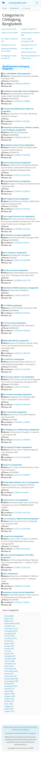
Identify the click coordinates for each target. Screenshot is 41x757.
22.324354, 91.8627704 (21, 295)
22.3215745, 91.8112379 (21, 512)
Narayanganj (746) (11, 681)
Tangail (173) (9, 711)
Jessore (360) (9, 661)
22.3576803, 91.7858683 (21, 101)
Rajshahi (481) (9, 694)
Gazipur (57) (8, 653)
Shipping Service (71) (29, 45)
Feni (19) (7, 651)
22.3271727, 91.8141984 (21, 529)
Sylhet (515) (8, 709)
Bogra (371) (8, 618)
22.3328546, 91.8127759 (21, 280)
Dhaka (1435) (9, 643)
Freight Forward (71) (28, 29)
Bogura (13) (8, 621)
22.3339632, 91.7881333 (21, 191)
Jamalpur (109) (10, 658)
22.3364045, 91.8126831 (21, 422)
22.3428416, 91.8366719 (21, 83)
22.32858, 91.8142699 (20, 492)
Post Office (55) (27, 48)
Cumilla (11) (8, 641)
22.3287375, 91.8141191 (21, 175)
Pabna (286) (8, 691)
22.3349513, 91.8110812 (21, 121)
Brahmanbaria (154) (11, 623)
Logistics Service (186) (9, 32)
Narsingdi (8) (9, 683)
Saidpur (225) (9, 699)
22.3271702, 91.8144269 (21, 457)
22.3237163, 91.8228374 (21, 475)
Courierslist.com (17, 2)
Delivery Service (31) (28, 52)
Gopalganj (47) (9, 656)
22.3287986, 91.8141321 (21, 229)
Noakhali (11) (9, 689)
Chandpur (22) (9, 626)
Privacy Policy (32, 727)
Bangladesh (14, 8)
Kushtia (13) (8, 673)
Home (4, 8)
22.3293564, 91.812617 (21, 242)
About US (12, 727)
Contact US (21, 727)
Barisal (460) (9, 616)
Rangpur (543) (9, 696)
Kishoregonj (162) (11, 671)
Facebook (8, 733)
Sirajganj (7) (8, 706)
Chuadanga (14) (10, 633)
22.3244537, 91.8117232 (21, 567)
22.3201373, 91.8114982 (21, 369)
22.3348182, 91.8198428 (21, 155)
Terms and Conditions (21, 730)
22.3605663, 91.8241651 (21, 313)
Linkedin (16, 733)
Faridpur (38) (9, 648)
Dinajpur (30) (9, 646)
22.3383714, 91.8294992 (21, 260)
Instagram (32, 733)
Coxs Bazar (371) (10, 638)
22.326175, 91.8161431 (21, 387)
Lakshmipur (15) (10, 676)
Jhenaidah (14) (9, 663)
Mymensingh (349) (11, 679)
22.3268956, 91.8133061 (21, 586)
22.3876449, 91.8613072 (21, 137)
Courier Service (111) (8, 29)
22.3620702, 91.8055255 (21, 353)
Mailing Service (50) (8, 45)
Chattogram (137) (11, 628)
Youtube (24, 733)
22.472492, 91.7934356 (21, 602)
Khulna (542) (9, 666)
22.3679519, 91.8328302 (21, 330)
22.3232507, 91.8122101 (21, 209)
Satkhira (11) (9, 701)
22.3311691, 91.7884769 (21, 440)
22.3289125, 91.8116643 (21, 404)
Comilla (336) (9, 636)
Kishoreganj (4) (10, 668)
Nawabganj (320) (10, 686)
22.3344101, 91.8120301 (21, 549)
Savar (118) (8, 704)
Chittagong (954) (10, 631)
